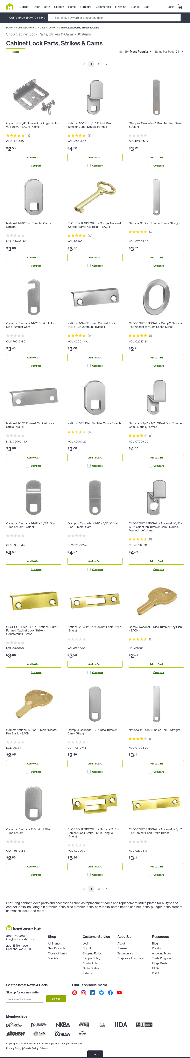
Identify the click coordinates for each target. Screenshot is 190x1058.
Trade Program (161, 958)
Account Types (161, 953)
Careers (122, 948)
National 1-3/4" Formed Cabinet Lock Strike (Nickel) (30, 425)
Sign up (56, 998)
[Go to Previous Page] (84, 64)
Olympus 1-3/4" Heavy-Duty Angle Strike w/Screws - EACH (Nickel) (32, 125)
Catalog (157, 948)
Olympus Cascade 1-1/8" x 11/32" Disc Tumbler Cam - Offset (31, 525)
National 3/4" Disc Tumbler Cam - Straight (94, 423)
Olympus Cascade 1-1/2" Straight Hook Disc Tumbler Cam (31, 325)
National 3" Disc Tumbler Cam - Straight (154, 223)
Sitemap (44, 1048)
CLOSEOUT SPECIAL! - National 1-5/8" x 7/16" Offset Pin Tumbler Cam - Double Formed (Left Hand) (155, 527)
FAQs (155, 968)
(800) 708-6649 (35, 17)
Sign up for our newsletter (23, 992)
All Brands (54, 943)
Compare (33, 165)
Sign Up (87, 948)
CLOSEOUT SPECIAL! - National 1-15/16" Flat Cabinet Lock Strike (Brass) (155, 831)
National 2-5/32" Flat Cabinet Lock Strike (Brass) (94, 628)
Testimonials (125, 953)
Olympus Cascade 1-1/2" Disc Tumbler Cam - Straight (92, 731)
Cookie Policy (30, 1048)
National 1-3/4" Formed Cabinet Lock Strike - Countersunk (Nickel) (91, 325)
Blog (155, 943)
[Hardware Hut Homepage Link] (11, 6)
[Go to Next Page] (106, 64)
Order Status (91, 968)
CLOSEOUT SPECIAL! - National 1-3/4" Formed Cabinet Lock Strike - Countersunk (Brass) (32, 630)
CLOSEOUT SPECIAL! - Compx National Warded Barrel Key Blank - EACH (94, 225)
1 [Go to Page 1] (91, 64)
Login (171, 7)
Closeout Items (57, 953)
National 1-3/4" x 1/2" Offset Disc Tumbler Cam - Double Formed (156, 425)
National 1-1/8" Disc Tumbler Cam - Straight (28, 225)
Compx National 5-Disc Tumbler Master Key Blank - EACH (31, 731)
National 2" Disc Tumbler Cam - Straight (154, 730)
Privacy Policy (14, 1048)
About (121, 943)
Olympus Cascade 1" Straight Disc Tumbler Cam (28, 831)
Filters (15, 51)
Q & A (156, 973)
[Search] (114, 17)
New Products (57, 948)
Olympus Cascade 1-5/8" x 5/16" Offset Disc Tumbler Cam (92, 525)
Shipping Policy (92, 953)
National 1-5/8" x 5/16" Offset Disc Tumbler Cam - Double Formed (89, 125)
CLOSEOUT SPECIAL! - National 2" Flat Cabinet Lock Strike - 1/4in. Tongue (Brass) (93, 833)
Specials (53, 958)
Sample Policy (91, 958)
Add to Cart (33, 157)
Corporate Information (131, 958)
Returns (88, 973)
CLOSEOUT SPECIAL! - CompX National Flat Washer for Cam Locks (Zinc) (155, 325)
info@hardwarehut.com (20, 939)
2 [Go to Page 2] (99, 64)
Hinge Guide (159, 963)
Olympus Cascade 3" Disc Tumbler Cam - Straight (155, 125)
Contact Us (90, 963)
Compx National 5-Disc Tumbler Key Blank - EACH (156, 628)
